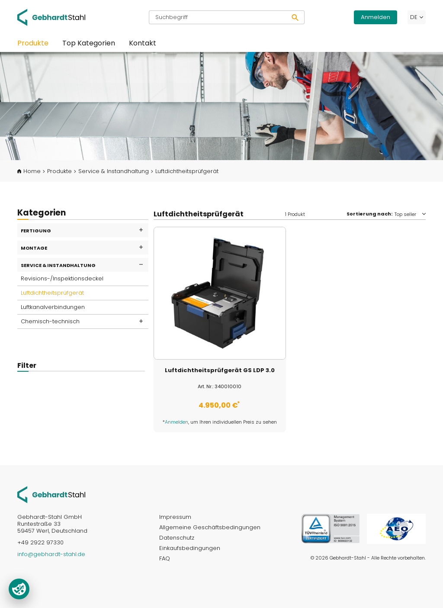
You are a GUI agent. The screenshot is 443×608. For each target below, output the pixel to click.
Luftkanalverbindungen (53, 307)
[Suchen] (295, 17)
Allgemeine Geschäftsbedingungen (209, 527)
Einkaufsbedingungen (189, 548)
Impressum (175, 517)
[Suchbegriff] (217, 17)
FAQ (164, 558)
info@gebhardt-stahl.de (51, 554)
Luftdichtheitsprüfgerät (52, 293)
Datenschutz (176, 538)
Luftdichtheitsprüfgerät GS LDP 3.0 (220, 370)
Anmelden (375, 17)
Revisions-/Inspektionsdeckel (62, 278)
